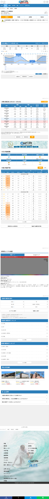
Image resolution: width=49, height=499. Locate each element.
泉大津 (12, 304)
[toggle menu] (47, 1)
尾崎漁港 (23, 286)
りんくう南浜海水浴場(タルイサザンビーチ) (9, 282)
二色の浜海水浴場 (22, 282)
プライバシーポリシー (9, 476)
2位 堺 (2, 326)
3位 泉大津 (3, 330)
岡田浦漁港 (18, 286)
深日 (36, 306)
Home (2, 5)
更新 (32, 136)
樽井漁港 (46, 286)
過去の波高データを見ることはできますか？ (11, 402)
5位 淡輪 (3, 336)
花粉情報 (6, 457)
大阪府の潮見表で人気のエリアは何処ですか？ (12, 395)
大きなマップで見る (5, 276)
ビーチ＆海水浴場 (32, 448)
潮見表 (5, 5)
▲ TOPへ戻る (24, 427)
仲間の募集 (31, 453)
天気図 (18, 17)
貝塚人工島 (28, 286)
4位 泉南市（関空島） (6, 333)
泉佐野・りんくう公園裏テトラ (39, 284)
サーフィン (22, 5)
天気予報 (13, 5)
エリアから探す (12, 310)
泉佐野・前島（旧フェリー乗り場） (25, 284)
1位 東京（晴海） (5, 346)
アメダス (6, 460)
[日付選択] (24, 76)
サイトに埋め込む (44, 101)
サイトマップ (7, 473)
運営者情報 (6, 471)
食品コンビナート (39, 286)
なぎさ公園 (3, 287)
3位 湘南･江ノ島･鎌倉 (6, 352)
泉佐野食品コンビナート (12, 284)
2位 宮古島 (3, 349)
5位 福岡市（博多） (5, 359)
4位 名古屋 (3, 356)
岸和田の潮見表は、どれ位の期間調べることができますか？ (15, 398)
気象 (17, 5)
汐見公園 (33, 286)
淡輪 (12, 306)
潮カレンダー (7, 448)
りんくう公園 (8, 287)
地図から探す (36, 310)
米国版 (5, 480)
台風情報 (6, 453)
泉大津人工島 (3, 284)
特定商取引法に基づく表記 (10, 478)
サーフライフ (3, 429)
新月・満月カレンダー (9, 465)
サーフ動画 (31, 450)
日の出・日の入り (8, 462)
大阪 (12, 301)
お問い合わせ (27, 5)
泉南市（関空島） (36, 304)
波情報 (9, 5)
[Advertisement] (24, 32)
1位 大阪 (3, 323)
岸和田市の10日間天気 (12, 226)
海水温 (42, 17)
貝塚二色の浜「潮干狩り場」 (6, 279)
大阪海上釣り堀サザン (10, 286)
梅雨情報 (6, 455)
